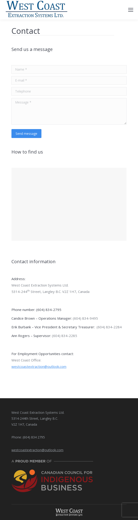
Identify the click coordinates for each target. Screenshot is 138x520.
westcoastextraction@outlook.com (38, 366)
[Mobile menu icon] (130, 10)
